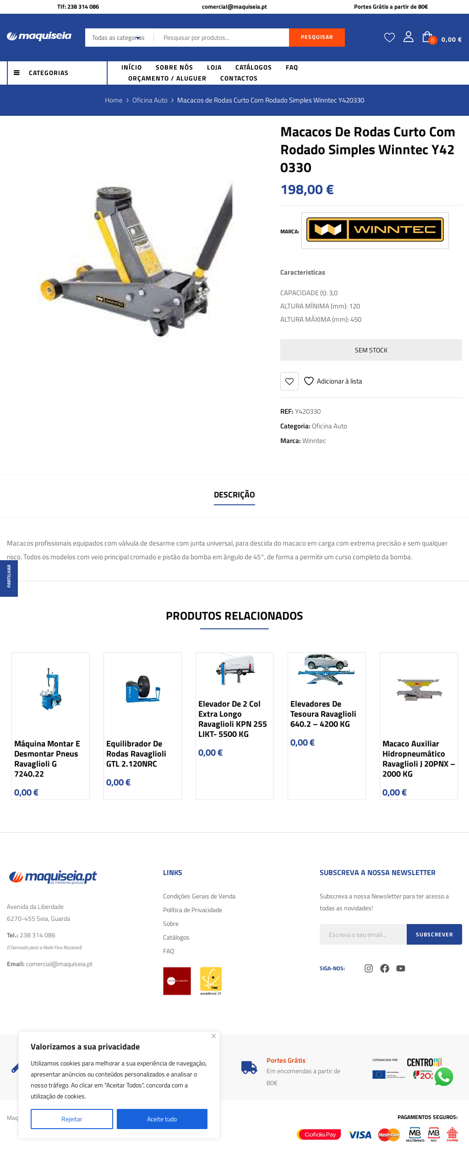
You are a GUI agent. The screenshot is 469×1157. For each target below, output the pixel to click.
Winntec (314, 440)
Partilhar (8, 576)
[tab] (234, 496)
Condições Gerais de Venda (199, 896)
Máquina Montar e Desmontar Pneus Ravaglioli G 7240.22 (47, 758)
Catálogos (176, 937)
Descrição (234, 494)
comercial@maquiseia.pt (234, 6)
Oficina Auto (150, 100)
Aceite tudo (162, 1119)
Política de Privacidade (192, 909)
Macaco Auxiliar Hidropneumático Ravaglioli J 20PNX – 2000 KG (418, 758)
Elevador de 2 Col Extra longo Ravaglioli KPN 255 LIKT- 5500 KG (232, 718)
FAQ (168, 951)
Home (114, 100)
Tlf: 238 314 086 (78, 6)
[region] (119, 1085)
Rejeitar (71, 1119)
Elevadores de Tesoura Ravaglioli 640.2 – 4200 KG (323, 713)
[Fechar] (214, 1036)
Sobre (171, 923)
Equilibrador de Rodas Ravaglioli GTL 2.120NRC (136, 753)
